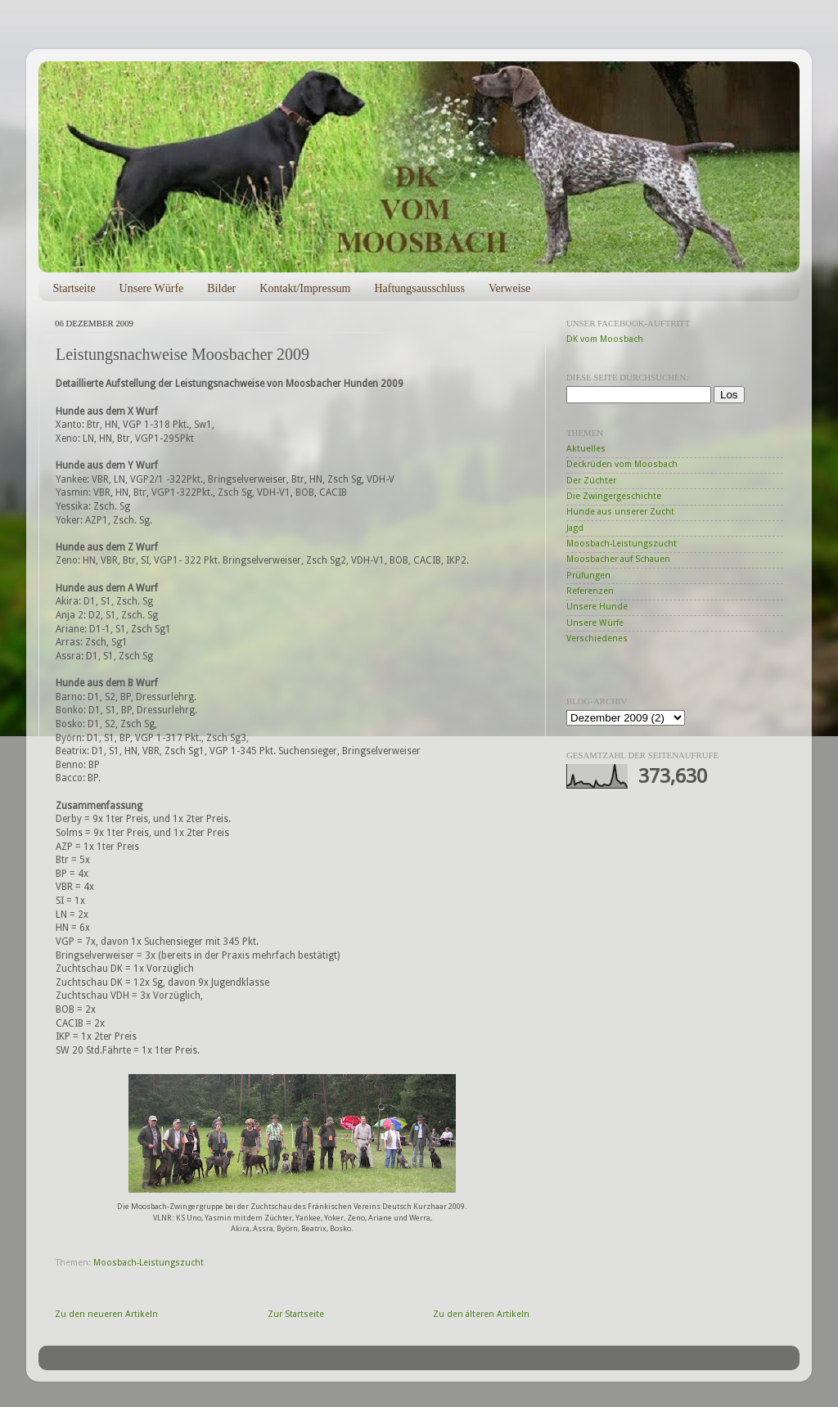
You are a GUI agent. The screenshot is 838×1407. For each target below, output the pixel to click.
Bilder (221, 288)
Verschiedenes (597, 638)
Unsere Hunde (597, 606)
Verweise (509, 288)
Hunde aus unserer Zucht (620, 511)
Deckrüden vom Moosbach (622, 464)
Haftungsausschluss (419, 288)
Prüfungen (588, 575)
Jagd (574, 528)
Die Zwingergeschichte (613, 496)
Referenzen (590, 591)
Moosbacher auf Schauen (618, 559)
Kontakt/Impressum (304, 288)
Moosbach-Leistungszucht (148, 1262)
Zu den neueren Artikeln (106, 1314)
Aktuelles (586, 448)
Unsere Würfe (151, 288)
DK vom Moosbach (604, 339)
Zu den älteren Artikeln (481, 1314)
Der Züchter (591, 480)
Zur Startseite (296, 1314)
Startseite (74, 288)
